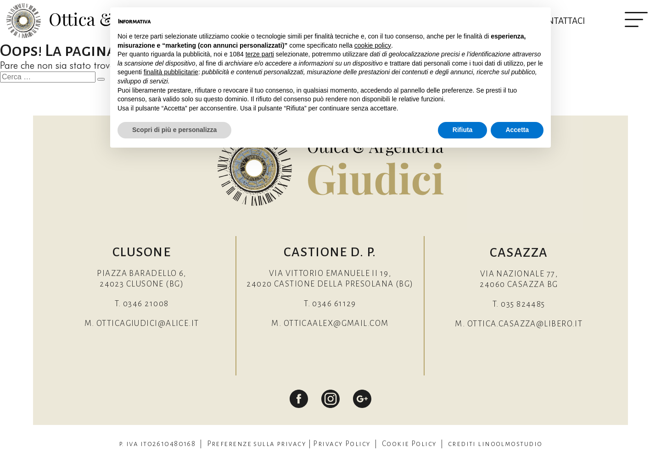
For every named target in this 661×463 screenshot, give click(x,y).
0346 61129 (334, 303)
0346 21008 (145, 303)
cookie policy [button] (372, 45)
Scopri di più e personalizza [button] (174, 129)
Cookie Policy (409, 443)
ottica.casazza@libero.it (525, 324)
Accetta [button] (517, 129)
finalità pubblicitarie (171, 72)
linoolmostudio (510, 443)
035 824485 (523, 304)
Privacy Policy (341, 443)
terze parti (260, 54)
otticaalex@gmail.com (336, 323)
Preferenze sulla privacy (257, 443)
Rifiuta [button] (463, 129)
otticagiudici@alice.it (147, 323)
